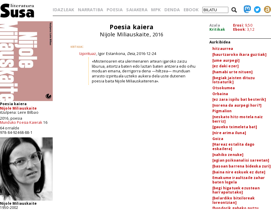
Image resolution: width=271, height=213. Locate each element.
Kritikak (217, 29)
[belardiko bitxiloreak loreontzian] (233, 200)
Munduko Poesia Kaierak (21, 122)
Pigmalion (222, 110)
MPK (156, 9)
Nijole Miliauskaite (18, 108)
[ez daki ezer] (225, 66)
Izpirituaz (87, 53)
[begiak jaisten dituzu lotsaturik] (233, 80)
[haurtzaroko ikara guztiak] (239, 54)
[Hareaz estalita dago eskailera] (233, 146)
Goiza (217, 138)
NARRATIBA (90, 9)
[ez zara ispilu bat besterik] (239, 99)
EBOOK (191, 9)
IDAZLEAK (63, 9)
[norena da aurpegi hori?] (237, 105)
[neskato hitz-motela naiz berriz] (237, 119)
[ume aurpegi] (226, 60)
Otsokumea (223, 87)
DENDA (172, 9)
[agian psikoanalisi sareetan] (241, 160)
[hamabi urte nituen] (232, 71)
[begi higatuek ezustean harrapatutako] (236, 190)
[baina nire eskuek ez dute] (238, 172)
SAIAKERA (136, 9)
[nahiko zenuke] (227, 154)
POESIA (115, 9)
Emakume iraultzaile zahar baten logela (238, 180)
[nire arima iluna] (229, 132)
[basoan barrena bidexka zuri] (241, 166)
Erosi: (238, 25)
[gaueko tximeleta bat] (234, 126)
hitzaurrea (222, 48)
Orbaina (220, 93)
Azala (214, 25)
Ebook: (239, 29)
